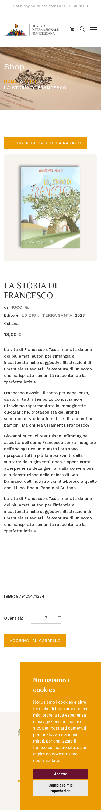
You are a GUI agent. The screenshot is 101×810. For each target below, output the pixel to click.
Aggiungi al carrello (35, 640)
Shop (31, 81)
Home (11, 81)
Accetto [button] (60, 774)
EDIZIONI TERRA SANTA (46, 315)
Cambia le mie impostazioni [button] (60, 788)
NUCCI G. (19, 307)
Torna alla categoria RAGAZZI (45, 143)
